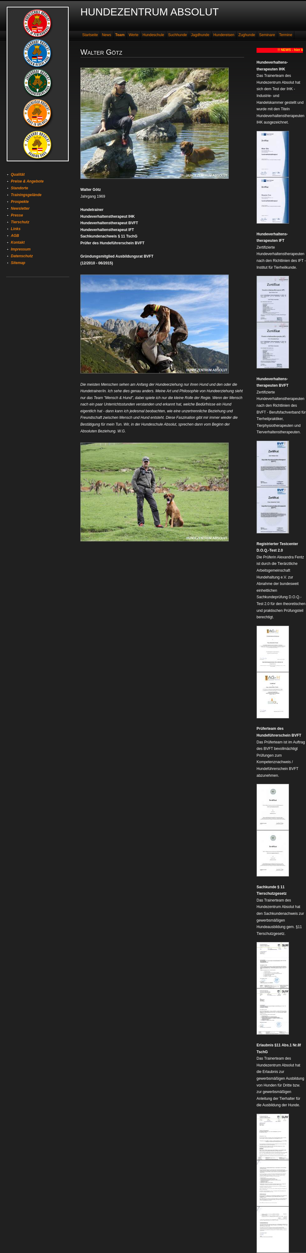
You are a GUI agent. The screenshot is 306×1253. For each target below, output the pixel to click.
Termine (285, 35)
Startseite (90, 35)
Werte (133, 35)
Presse (17, 215)
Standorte (19, 188)
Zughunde (246, 35)
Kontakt (18, 242)
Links (15, 229)
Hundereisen (223, 35)
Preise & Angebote (27, 181)
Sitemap (18, 263)
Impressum (21, 249)
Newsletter (20, 208)
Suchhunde (177, 35)
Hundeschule (153, 35)
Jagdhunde (200, 35)
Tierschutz (20, 222)
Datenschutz (22, 256)
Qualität (18, 174)
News (106, 35)
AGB (15, 235)
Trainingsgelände (26, 195)
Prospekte (20, 202)
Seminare (267, 35)
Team (120, 35)
